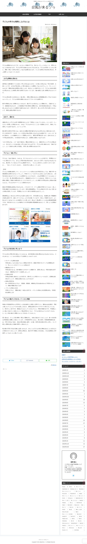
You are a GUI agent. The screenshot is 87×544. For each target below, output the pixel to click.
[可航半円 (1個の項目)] (74, 516)
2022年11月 (73, 444)
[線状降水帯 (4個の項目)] (74, 494)
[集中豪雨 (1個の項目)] (70, 505)
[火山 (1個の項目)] (72, 503)
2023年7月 (73, 423)
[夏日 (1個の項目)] (64, 505)
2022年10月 (73, 447)
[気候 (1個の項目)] (81, 519)
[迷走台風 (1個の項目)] (77, 505)
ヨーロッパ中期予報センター (70, 357)
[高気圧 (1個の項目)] (82, 523)
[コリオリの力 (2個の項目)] (75, 501)
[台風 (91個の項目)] (65, 487)
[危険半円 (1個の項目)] (66, 516)
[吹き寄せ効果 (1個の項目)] (68, 512)
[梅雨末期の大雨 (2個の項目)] (80, 498)
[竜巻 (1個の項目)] (74, 519)
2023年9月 (73, 417)
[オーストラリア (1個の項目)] (80, 526)
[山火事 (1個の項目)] (81, 528)
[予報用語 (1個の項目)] (79, 530)
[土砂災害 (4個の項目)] (66, 494)
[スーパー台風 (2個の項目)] (66, 501)
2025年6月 (73, 388)
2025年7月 (73, 385)
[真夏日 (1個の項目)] (82, 501)
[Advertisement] (29, 347)
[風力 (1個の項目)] (80, 512)
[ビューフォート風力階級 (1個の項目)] (69, 514)
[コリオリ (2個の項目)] (81, 496)
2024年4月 (73, 411)
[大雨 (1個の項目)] (74, 521)
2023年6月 (73, 426)
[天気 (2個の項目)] (65, 498)
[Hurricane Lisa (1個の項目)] (66, 523)
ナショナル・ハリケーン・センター (71, 361)
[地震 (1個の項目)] (72, 510)
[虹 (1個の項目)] (83, 505)
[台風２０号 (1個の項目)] (68, 530)
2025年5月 (73, 391)
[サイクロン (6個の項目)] (80, 491)
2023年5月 (73, 429)
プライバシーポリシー (43, 539)
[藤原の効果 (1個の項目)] (66, 519)
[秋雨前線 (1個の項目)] (66, 521)
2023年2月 (73, 438)
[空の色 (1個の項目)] (72, 507)
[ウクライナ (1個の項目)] (80, 507)
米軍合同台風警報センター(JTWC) (71, 359)
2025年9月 (73, 379)
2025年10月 (73, 376)
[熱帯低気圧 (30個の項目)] (66, 489)
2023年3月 (73, 435)
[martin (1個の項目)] (81, 521)
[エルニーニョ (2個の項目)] (74, 496)
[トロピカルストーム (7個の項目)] (68, 491)
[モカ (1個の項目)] (65, 528)
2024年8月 (73, 403)
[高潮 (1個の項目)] (65, 510)
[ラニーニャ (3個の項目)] (66, 496)
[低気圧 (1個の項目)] (65, 526)
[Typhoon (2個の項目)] (71, 498)
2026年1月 (73, 370)
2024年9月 (73, 400)
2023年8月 (73, 420)
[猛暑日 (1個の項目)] (65, 503)
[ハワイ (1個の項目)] (65, 507)
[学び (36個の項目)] (72, 487)
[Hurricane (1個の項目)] (73, 528)
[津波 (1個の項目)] (82, 516)
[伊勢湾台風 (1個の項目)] (80, 503)
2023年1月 (73, 441)
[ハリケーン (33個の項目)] (80, 487)
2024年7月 (73, 405)
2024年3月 (73, 414)
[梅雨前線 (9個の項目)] (82, 489)
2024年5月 (73, 408)
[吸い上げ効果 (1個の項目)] (80, 510)
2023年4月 (73, 432)
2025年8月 (73, 382)
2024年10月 (73, 397)
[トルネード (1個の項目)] (72, 526)
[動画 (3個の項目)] (82, 494)
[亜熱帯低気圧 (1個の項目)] (75, 523)
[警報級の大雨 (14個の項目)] (74, 489)
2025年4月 (73, 394)
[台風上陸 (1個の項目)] (81, 514)
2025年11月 (73, 373)
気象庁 (64, 355)
